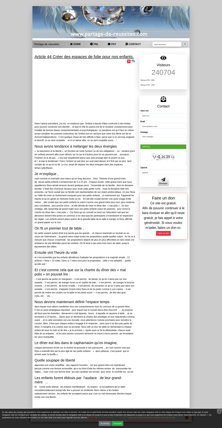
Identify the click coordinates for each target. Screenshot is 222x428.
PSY (112, 44)
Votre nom (144, 111)
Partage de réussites (46, 44)
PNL (94, 44)
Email (142, 121)
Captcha (143, 167)
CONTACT (133, 44)
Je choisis (104, 423)
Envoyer (163, 181)
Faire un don (163, 233)
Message (144, 132)
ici (207, 415)
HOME (75, 44)
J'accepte (117, 423)
